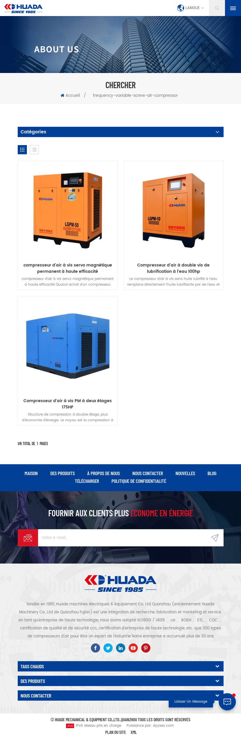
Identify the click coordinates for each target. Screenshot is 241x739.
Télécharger (87, 481)
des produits (62, 473)
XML (134, 732)
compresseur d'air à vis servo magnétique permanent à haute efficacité (67, 268)
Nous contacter (147, 473)
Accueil (70, 95)
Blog (212, 473)
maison (31, 473)
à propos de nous (103, 473)
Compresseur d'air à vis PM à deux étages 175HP (67, 404)
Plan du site (115, 732)
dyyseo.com (163, 725)
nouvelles (185, 473)
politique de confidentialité (138, 481)
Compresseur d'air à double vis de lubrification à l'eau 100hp (173, 268)
